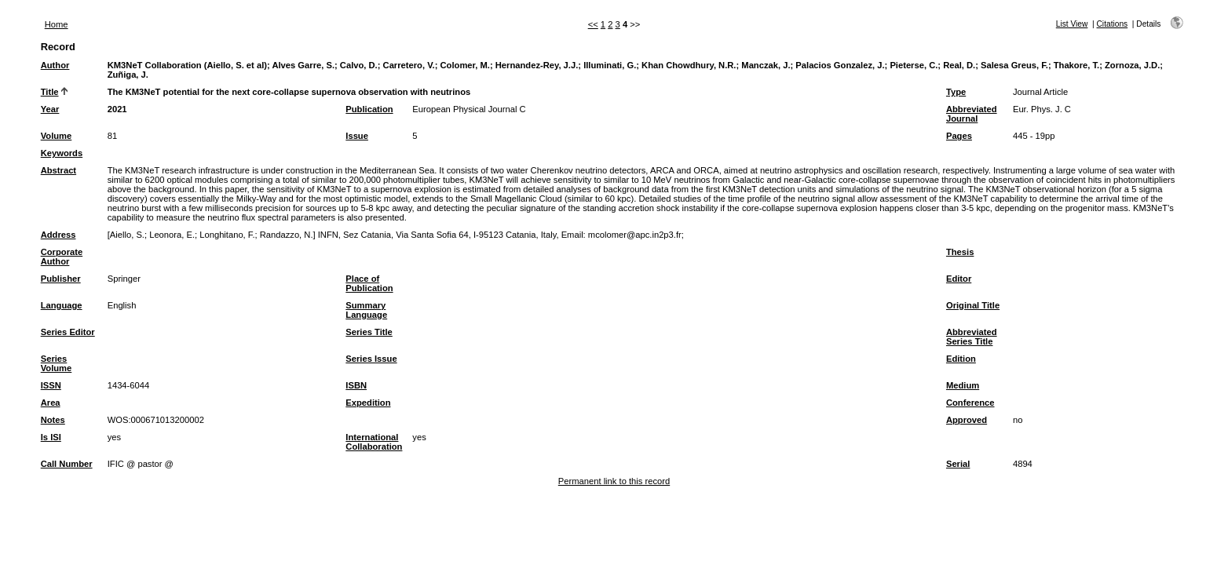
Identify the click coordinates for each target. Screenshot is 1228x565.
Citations (1112, 24)
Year (50, 109)
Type (956, 92)
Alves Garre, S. (303, 65)
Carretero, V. (409, 65)
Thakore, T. (1076, 65)
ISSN (51, 385)
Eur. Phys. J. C (1042, 109)
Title (50, 92)
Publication (369, 109)
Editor (958, 278)
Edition (961, 358)
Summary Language (366, 310)
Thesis (960, 252)
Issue (356, 135)
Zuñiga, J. (128, 74)
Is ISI (51, 437)
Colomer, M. (465, 65)
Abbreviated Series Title (971, 336)
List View (1072, 24)
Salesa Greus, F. (1014, 65)
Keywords (61, 153)
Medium (962, 385)
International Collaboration (373, 441)
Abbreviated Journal (971, 113)
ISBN (356, 385)
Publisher (61, 278)
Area (50, 402)
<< (593, 24)
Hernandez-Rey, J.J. (537, 65)
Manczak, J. (765, 65)
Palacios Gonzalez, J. (839, 65)
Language (61, 305)
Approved (966, 420)
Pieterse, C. (913, 65)
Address (58, 234)
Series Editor (68, 332)
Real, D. (959, 65)
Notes (53, 420)
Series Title (369, 332)
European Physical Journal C (468, 109)
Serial (958, 463)
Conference (970, 402)
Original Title (973, 305)
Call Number (67, 463)
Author (55, 65)
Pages (959, 135)
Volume (56, 135)
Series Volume (56, 363)
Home (56, 24)
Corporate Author (61, 256)
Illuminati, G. (609, 65)
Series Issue (371, 358)
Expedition (367, 402)
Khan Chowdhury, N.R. (688, 65)
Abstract (58, 170)
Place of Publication (369, 283)
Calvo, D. (359, 65)
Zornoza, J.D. (1132, 65)
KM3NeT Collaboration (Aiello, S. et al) (187, 65)
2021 (117, 109)
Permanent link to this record (614, 481)
